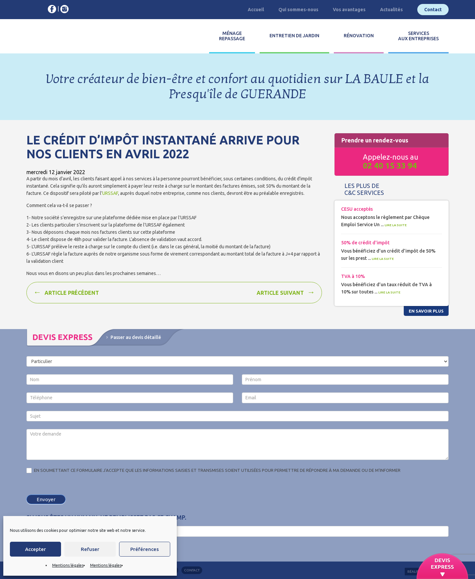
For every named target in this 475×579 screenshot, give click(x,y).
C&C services (55, 36)
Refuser (90, 549)
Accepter (35, 549)
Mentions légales (67, 565)
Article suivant (280, 293)
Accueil (256, 9)
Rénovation (359, 35)
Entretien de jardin (294, 35)
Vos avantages (349, 9)
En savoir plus (426, 311)
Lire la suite (396, 225)
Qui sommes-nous (298, 9)
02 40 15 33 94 (390, 165)
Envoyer (46, 499)
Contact (433, 9)
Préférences (144, 549)
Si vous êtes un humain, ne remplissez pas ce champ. (106, 517)
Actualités (391, 9)
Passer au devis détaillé (136, 337)
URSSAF (110, 193)
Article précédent (72, 293)
